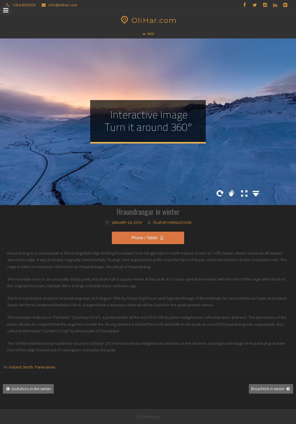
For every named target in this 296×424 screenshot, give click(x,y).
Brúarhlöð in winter (271, 388)
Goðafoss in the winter (28, 388)
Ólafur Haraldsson (172, 222)
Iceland (15, 367)
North (28, 367)
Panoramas (45, 367)
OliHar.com (148, 20)
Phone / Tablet (148, 237)
